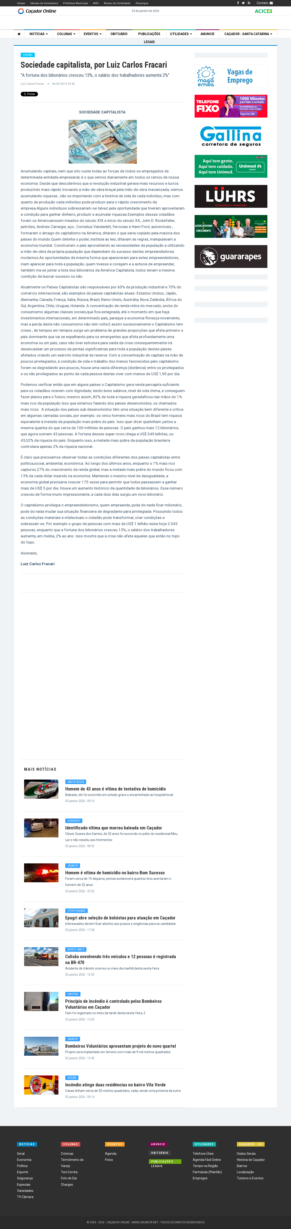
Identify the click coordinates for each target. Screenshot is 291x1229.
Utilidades (181, 34)
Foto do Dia (69, 1178)
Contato (265, 3)
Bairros (242, 1166)
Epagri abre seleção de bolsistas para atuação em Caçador (120, 918)
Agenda (110, 1153)
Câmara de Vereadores (44, 3)
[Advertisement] (103, 676)
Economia (24, 1160)
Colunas (66, 34)
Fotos (109, 1160)
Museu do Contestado (117, 3)
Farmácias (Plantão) (207, 1172)
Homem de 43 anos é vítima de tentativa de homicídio (115, 789)
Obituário (119, 34)
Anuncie (207, 34)
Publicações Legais (149, 35)
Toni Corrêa (69, 1172)
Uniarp (21, 3)
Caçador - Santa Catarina (248, 34)
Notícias (39, 34)
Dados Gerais (246, 1153)
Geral (21, 1153)
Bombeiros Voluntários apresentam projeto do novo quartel (120, 1046)
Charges (67, 1184)
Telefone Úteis (203, 1153)
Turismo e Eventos (250, 1178)
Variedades (25, 1191)
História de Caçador (251, 1160)
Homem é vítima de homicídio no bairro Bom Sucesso (115, 872)
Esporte (22, 1172)
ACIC (96, 3)
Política (22, 1166)
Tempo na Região (205, 1166)
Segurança (25, 1178)
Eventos (92, 34)
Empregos (142, 3)
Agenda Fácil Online (207, 1160)
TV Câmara (25, 1197)
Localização (245, 1172)
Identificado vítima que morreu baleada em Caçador (113, 828)
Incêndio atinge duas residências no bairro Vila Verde (115, 1085)
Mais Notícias (40, 769)
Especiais (23, 1184)
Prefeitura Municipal (75, 3)
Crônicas (67, 1153)
